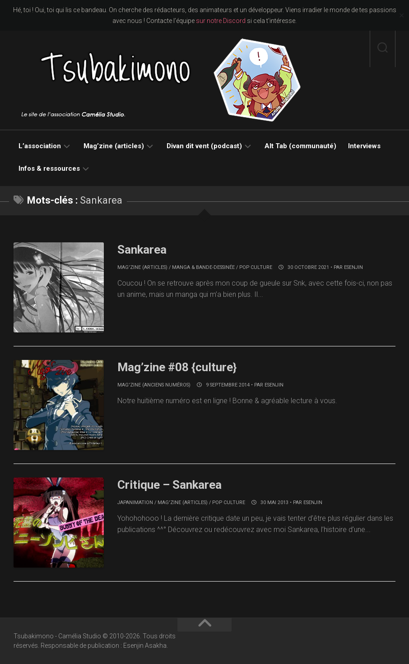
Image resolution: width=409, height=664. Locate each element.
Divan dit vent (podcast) (204, 146)
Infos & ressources (49, 168)
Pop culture (255, 267)
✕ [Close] (401, 15)
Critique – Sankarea (169, 484)
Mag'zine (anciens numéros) (154, 385)
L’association (40, 146)
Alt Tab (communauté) (300, 146)
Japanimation (135, 502)
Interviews (364, 146)
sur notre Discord (221, 20)
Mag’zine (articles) (114, 146)
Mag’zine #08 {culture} (177, 367)
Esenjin (353, 267)
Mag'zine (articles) (142, 267)
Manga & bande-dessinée (203, 267)
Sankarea (142, 249)
